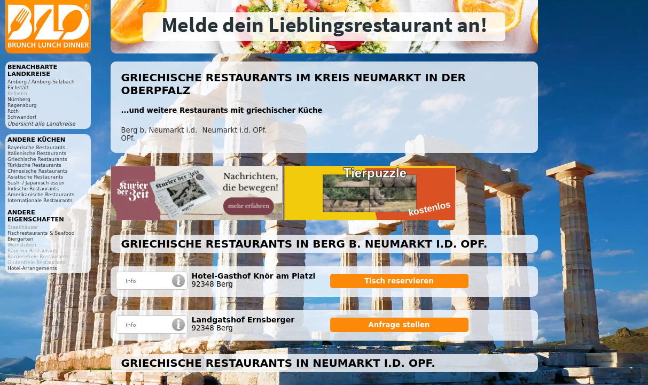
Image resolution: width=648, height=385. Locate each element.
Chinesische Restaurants (37, 171)
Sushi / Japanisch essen (36, 183)
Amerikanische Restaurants (40, 194)
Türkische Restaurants (34, 165)
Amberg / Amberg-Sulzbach (41, 81)
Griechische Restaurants (37, 159)
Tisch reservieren (399, 281)
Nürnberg (18, 99)
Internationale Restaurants (40, 200)
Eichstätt (18, 87)
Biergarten (20, 239)
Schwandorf (21, 117)
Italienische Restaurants (36, 153)
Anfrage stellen (399, 325)
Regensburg (22, 105)
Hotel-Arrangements (32, 268)
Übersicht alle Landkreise (41, 124)
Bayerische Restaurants (36, 147)
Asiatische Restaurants (35, 177)
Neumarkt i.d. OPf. (234, 130)
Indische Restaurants (33, 188)
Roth (13, 111)
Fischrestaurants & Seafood (41, 233)
